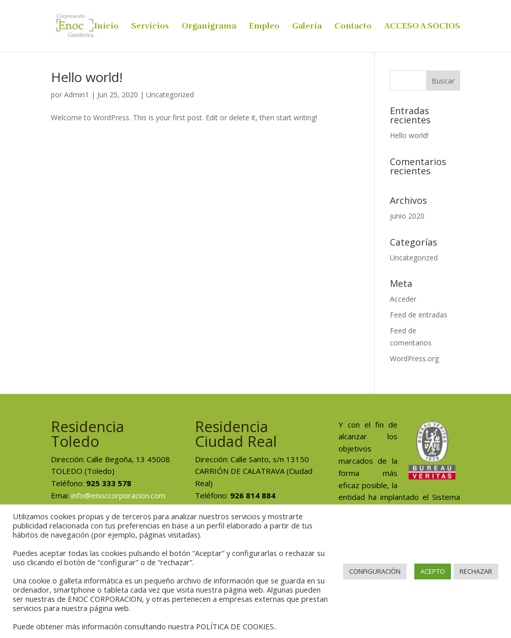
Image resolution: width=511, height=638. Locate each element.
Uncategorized (170, 94)
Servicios (150, 26)
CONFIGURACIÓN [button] (375, 571)
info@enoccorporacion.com (118, 495)
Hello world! (87, 77)
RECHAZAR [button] (476, 571)
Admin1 (76, 94)
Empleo (264, 26)
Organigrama (209, 26)
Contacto (353, 26)
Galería (307, 26)
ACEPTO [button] (432, 571)
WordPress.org (414, 358)
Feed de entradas (418, 315)
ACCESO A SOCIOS (422, 26)
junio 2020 (407, 216)
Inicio (106, 26)
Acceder (403, 299)
